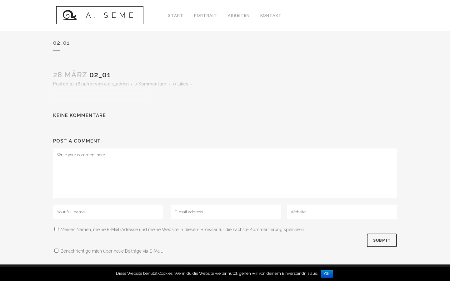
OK (327, 274)
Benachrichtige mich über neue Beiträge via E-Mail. (112, 251)
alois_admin (116, 83)
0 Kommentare (150, 83)
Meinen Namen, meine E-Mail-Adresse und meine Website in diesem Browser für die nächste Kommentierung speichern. (183, 229)
